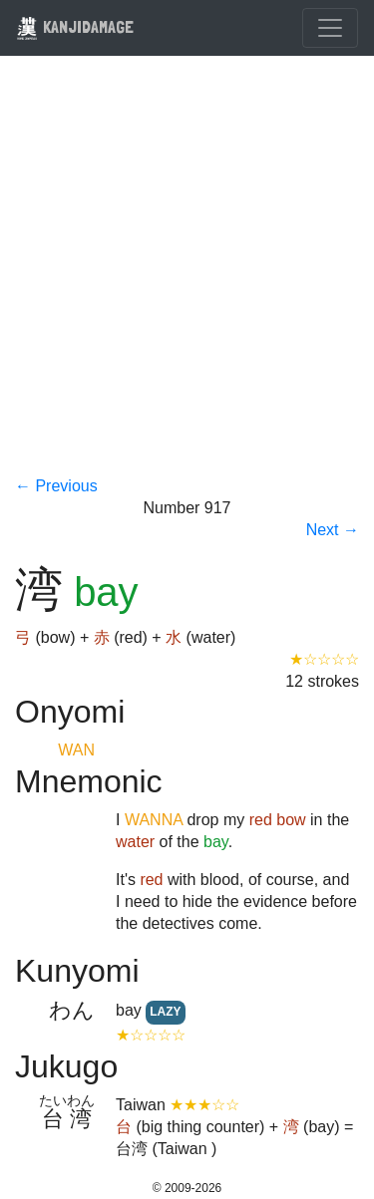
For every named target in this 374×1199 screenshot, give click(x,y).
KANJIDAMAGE (75, 26)
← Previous (56, 485)
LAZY (165, 1012)
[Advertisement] (187, 278)
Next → (332, 529)
